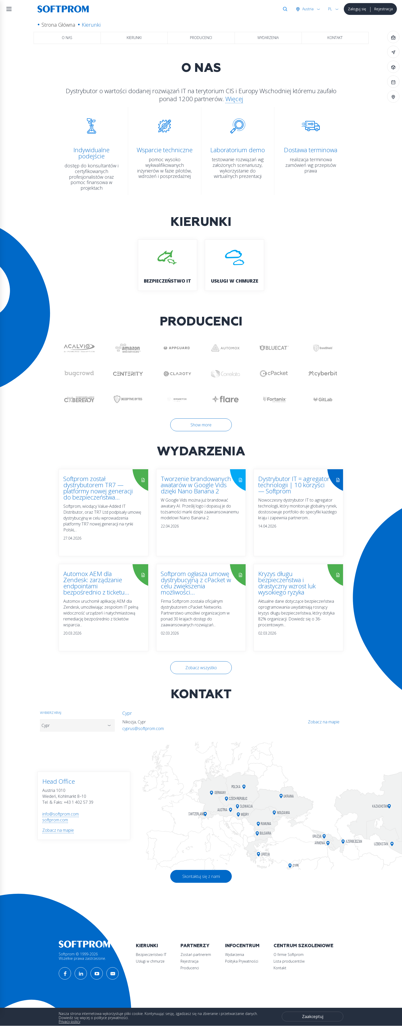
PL (330, 8)
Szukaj (284, 9)
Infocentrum (242, 946)
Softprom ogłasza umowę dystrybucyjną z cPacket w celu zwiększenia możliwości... (196, 582)
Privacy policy (69, 1021)
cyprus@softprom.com (143, 728)
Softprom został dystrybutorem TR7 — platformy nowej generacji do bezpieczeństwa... (98, 487)
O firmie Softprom (289, 954)
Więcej (234, 98)
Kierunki (134, 37)
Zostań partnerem (195, 954)
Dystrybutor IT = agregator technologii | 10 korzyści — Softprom (293, 484)
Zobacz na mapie (323, 722)
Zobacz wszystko (201, 667)
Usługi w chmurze (150, 961)
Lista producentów (289, 961)
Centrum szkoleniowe (303, 946)
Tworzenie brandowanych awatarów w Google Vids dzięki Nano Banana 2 (196, 484)
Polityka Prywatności (241, 961)
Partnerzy (194, 946)
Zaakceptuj (312, 1016)
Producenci (201, 37)
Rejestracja (383, 8)
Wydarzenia (268, 37)
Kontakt (335, 37)
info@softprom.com (60, 814)
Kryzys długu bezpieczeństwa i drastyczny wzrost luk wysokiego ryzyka (287, 582)
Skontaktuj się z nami (201, 876)
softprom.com (55, 820)
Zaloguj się (357, 8)
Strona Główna (58, 24)
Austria (307, 8)
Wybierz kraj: (51, 712)
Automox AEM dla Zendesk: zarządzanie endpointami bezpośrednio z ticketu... (96, 582)
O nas (67, 37)
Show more (201, 425)
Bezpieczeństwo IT (151, 954)
